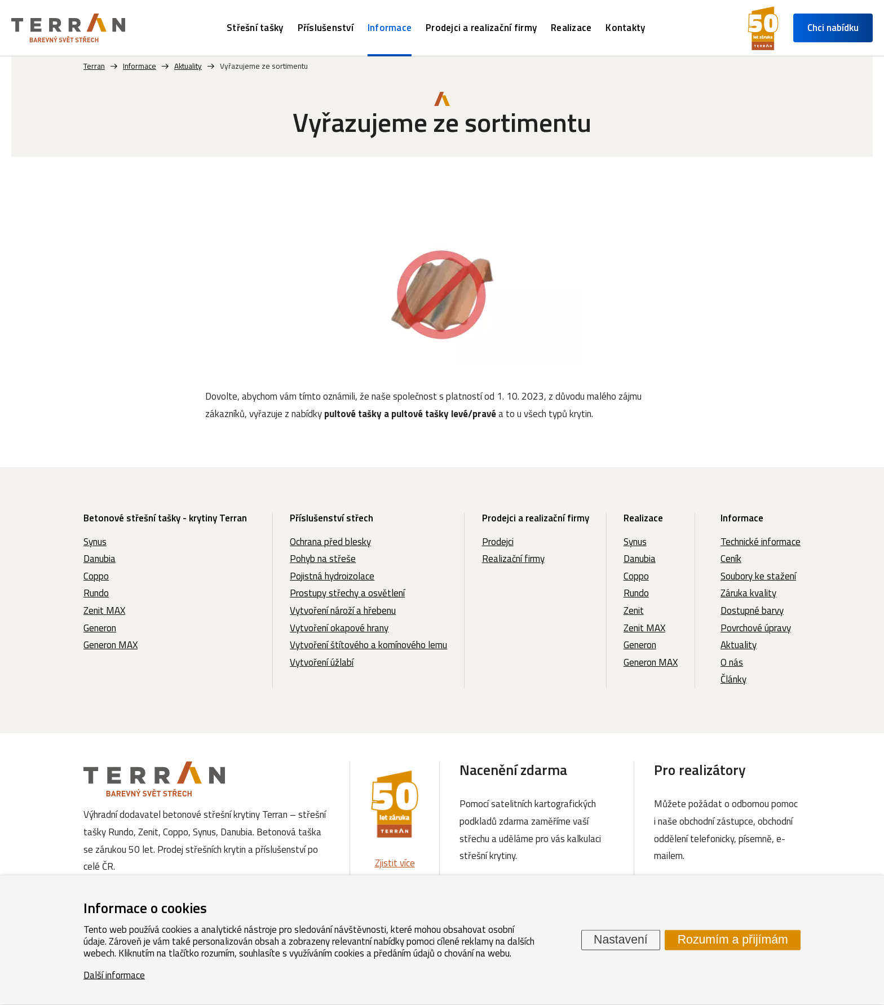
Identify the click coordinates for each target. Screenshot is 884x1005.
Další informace (114, 974)
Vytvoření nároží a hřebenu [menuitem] (343, 610)
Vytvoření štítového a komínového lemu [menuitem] (368, 644)
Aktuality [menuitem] (739, 644)
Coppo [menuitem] (96, 576)
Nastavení (621, 939)
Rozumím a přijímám (733, 939)
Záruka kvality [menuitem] (748, 593)
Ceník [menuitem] (731, 558)
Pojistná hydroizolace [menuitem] (332, 576)
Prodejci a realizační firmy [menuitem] (481, 27)
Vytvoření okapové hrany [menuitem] (339, 628)
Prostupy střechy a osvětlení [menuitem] (347, 593)
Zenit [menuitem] (634, 610)
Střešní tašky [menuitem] (255, 27)
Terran (94, 66)
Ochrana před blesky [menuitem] (330, 541)
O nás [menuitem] (732, 662)
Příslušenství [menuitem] (325, 27)
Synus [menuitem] (95, 541)
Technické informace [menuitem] (761, 541)
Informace (742, 518)
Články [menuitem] (733, 679)
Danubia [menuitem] (99, 558)
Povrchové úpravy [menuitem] (756, 628)
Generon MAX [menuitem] (110, 644)
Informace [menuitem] (390, 27)
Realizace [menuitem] (571, 27)
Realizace (643, 518)
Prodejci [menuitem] (498, 541)
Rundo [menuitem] (96, 593)
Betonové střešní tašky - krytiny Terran (165, 518)
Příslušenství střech (331, 518)
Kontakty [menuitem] (625, 27)
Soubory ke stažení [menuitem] (758, 576)
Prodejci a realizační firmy (535, 518)
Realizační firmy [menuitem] (513, 558)
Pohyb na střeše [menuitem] (323, 558)
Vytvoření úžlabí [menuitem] (321, 662)
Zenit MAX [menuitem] (104, 610)
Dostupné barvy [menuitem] (752, 610)
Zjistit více (395, 863)
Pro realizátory (700, 770)
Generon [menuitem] (99, 628)
